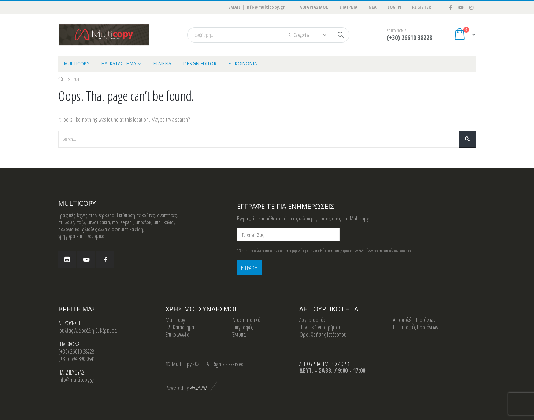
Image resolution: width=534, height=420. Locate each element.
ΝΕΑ (372, 7)
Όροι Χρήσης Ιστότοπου (322, 334)
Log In (394, 7)
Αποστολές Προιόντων (414, 320)
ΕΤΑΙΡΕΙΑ (349, 7)
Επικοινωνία (177, 334)
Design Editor (199, 64)
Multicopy (175, 320)
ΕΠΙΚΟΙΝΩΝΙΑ (243, 64)
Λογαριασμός (312, 320)
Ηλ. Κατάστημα (180, 327)
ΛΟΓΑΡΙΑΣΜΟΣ (314, 7)
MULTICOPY (76, 64)
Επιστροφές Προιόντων (415, 327)
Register (421, 7)
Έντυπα (239, 334)
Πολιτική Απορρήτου (319, 327)
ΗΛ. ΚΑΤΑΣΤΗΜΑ (119, 64)
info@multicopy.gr (76, 380)
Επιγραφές (242, 327)
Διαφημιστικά (246, 320)
